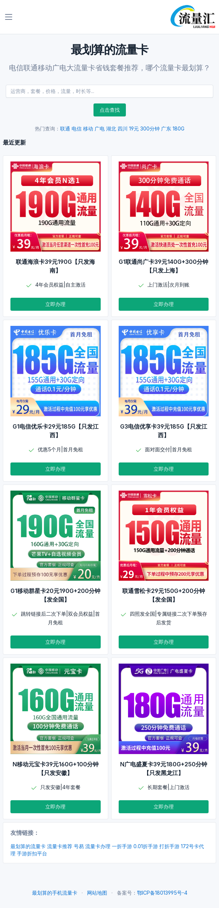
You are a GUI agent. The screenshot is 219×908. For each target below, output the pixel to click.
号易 (79, 846)
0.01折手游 (145, 846)
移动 (88, 128)
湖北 (111, 128)
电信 (77, 128)
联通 (65, 128)
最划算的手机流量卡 (54, 893)
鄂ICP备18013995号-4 (162, 893)
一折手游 (122, 846)
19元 (134, 128)
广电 (100, 128)
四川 (123, 128)
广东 (166, 128)
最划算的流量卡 (28, 846)
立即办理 (55, 304)
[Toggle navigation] (8, 17)
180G (178, 128)
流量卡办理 (97, 846)
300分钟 (150, 128)
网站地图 (97, 893)
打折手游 (169, 846)
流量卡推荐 (59, 846)
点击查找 (110, 110)
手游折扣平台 (32, 853)
